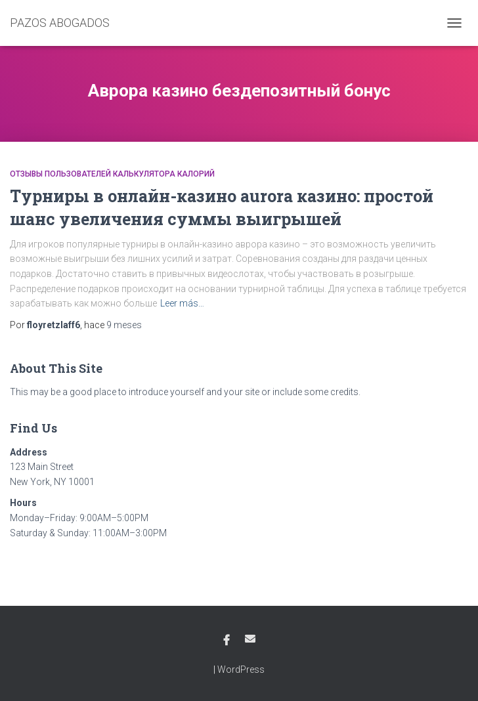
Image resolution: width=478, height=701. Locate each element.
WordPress (241, 669)
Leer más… (182, 303)
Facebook (226, 641)
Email (250, 638)
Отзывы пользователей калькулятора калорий (112, 174)
